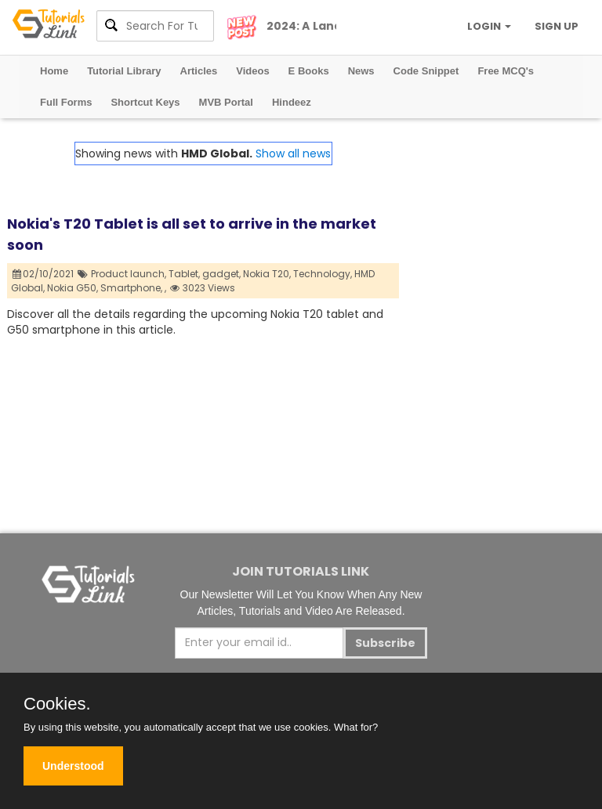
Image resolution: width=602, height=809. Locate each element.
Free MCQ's (505, 71)
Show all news (293, 153)
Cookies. (57, 704)
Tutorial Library (124, 71)
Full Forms (66, 102)
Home (54, 71)
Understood (73, 766)
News (361, 71)
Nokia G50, (72, 287)
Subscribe (385, 643)
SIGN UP (556, 26)
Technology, (322, 273)
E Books (308, 71)
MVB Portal (226, 102)
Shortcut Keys (145, 102)
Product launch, (128, 273)
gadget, (221, 273)
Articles (199, 71)
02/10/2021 (43, 273)
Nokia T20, (267, 273)
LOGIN (489, 26)
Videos (252, 71)
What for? (356, 727)
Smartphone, (131, 287)
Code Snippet (426, 71)
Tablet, (184, 273)
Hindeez (291, 102)
